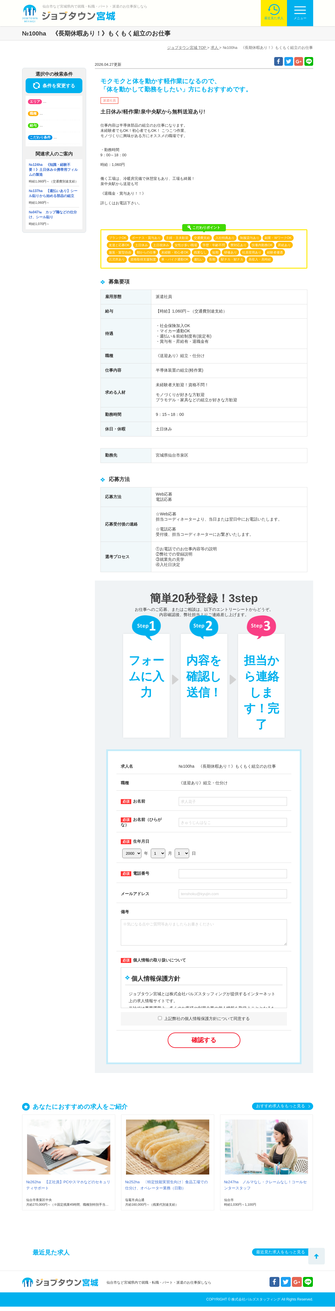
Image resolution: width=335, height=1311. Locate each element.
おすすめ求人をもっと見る (280, 1110)
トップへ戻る (316, 1256)
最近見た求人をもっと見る (280, 1256)
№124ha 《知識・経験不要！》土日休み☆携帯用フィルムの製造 (53, 170)
